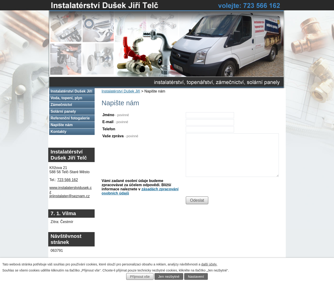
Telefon (108, 129)
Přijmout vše (140, 276)
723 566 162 (67, 180)
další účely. (209, 264)
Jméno (115, 115)
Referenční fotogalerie (70, 118)
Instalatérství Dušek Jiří (121, 91)
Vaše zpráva (120, 136)
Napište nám (62, 125)
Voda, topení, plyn (66, 98)
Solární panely (63, 111)
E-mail (115, 122)
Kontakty (58, 132)
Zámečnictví (61, 105)
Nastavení (196, 276)
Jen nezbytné (169, 276)
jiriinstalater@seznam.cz (69, 196)
